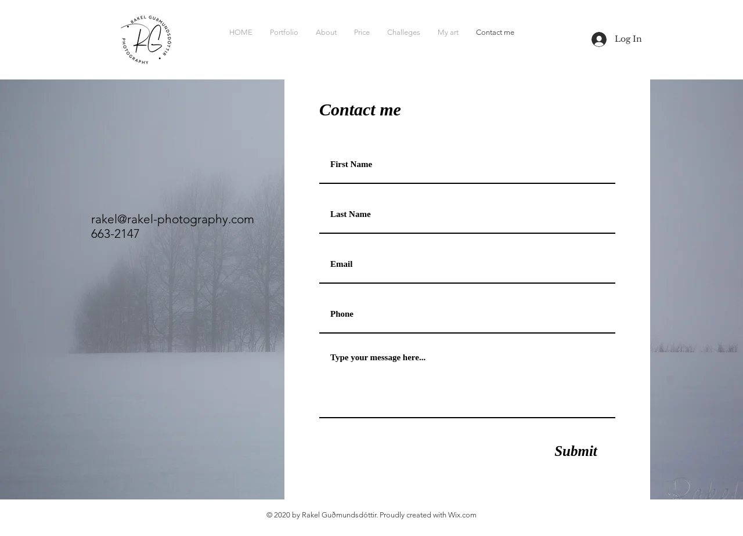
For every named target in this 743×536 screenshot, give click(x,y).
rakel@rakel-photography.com (172, 219)
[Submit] (576, 451)
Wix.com (462, 514)
